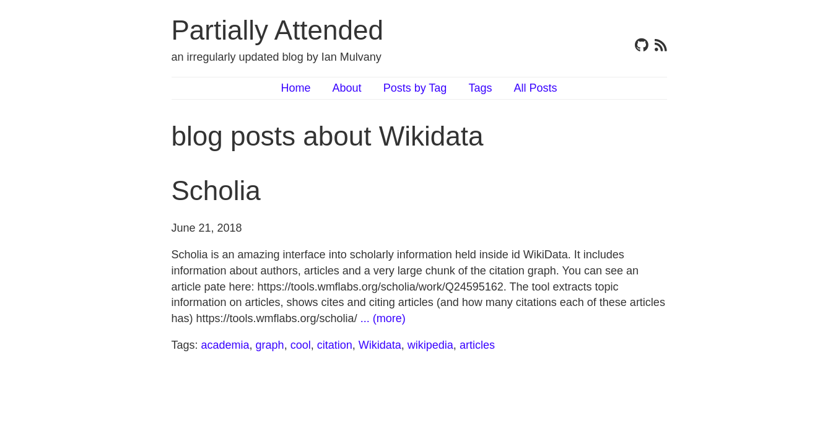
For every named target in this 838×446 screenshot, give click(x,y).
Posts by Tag (415, 88)
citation (334, 345)
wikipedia (430, 345)
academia (225, 345)
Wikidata (380, 345)
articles (477, 345)
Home (296, 88)
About (347, 88)
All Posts (535, 88)
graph (270, 345)
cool (300, 345)
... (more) (383, 318)
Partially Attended (277, 30)
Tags (480, 88)
